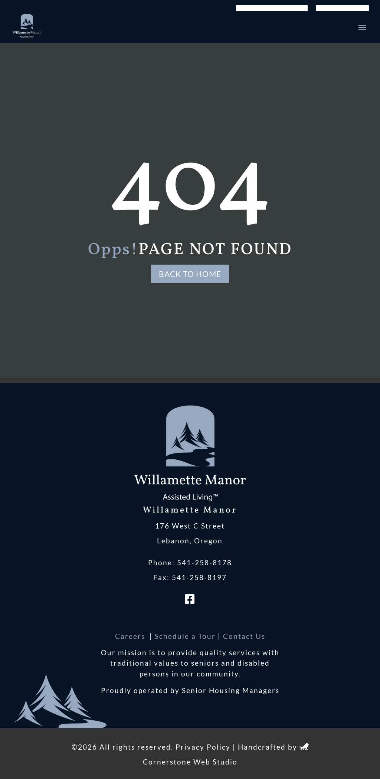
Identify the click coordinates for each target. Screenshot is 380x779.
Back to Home (190, 273)
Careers (131, 636)
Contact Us (244, 636)
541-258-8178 (204, 562)
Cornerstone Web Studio (190, 761)
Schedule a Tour (185, 636)
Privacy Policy (203, 747)
